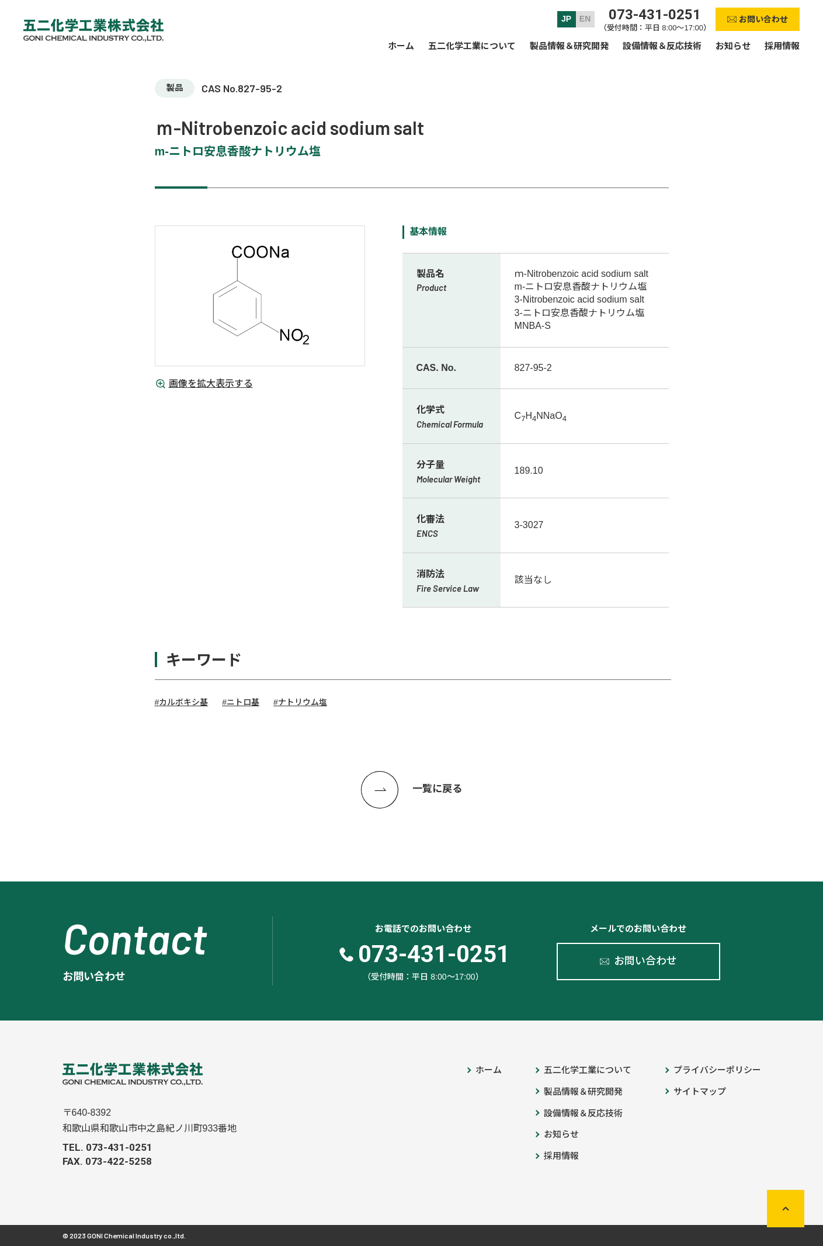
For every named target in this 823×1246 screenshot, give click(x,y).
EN (585, 18)
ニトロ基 (243, 702)
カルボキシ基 (183, 702)
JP (566, 18)
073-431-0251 (655, 15)
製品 (174, 87)
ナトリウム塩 (302, 702)
